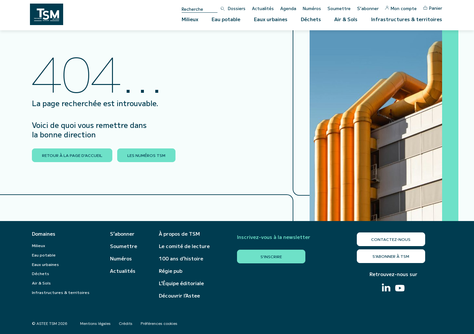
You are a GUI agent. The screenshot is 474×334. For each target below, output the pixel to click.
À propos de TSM (179, 234)
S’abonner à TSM (390, 256)
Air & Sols (345, 19)
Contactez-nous (391, 239)
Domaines (43, 234)
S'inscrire (271, 256)
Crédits (125, 323)
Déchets (311, 19)
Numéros (312, 8)
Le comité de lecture (184, 246)
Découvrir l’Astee (179, 296)
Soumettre (339, 8)
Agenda (288, 8)
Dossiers (236, 8)
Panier (432, 8)
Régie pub (170, 271)
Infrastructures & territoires (406, 19)
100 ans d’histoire (181, 258)
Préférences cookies (159, 323)
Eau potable (226, 19)
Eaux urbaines (270, 19)
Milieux (190, 19)
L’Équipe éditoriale (181, 283)
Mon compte (401, 8)
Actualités (263, 8)
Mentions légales (95, 323)
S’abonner (368, 8)
